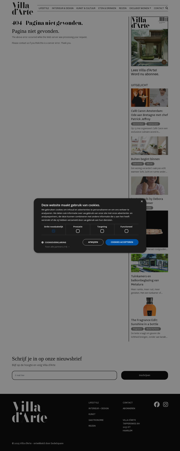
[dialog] (90, 225)
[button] (92, 246)
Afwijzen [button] (93, 242)
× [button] (142, 201)
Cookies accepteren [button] (122, 242)
